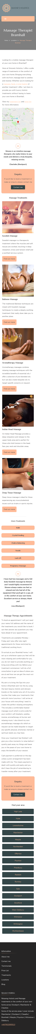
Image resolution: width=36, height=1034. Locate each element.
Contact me (6, 961)
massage (7, 84)
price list (28, 101)
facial (13, 84)
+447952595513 (8, 1024)
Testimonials (6, 966)
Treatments (6, 975)
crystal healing (22, 84)
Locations (5, 980)
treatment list (15, 101)
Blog (3, 984)
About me (5, 957)
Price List (5, 970)
